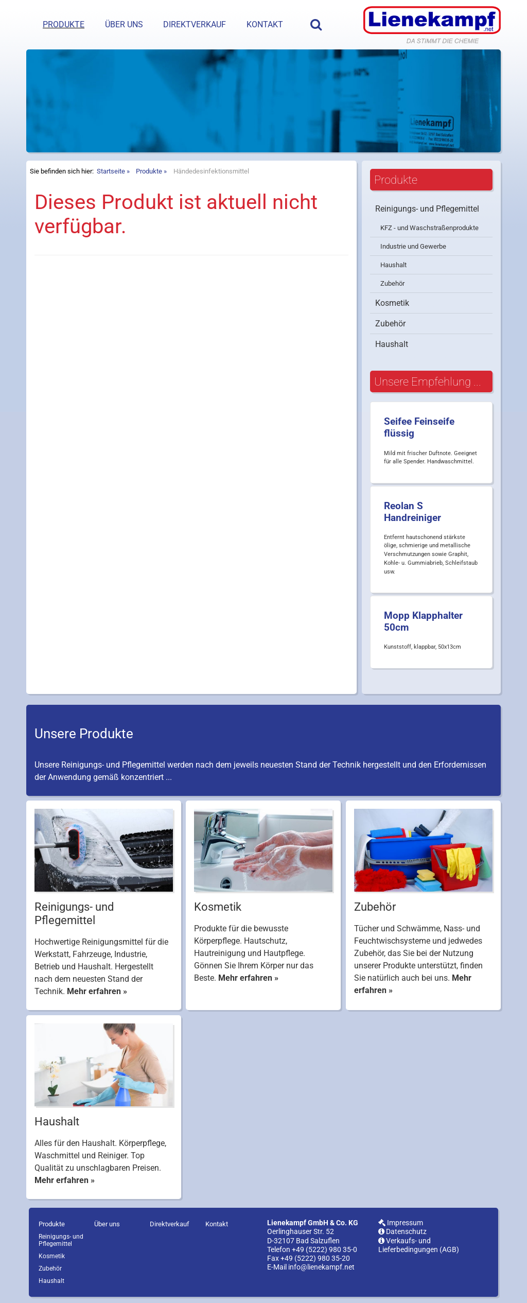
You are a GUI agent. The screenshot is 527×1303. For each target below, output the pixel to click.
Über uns (124, 24)
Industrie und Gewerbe (413, 246)
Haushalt (393, 265)
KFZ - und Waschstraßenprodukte (429, 228)
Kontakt (265, 24)
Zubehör (392, 283)
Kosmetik (392, 303)
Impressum (400, 1223)
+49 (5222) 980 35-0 (324, 1249)
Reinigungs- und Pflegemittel (427, 209)
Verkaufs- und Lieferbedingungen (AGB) (418, 1245)
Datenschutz (402, 1231)
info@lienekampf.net (321, 1267)
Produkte (63, 24)
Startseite (111, 171)
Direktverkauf (194, 24)
